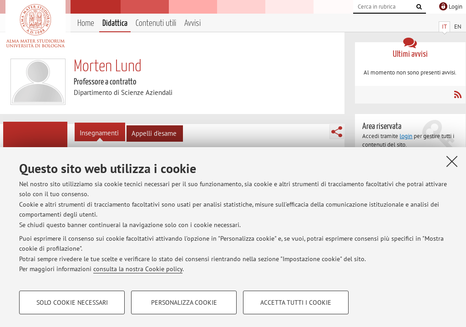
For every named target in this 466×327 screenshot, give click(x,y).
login (406, 136)
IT (444, 26)
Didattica (114, 23)
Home (85, 23)
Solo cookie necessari (72, 302)
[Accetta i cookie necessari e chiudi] (452, 161)
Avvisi (192, 23)
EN (457, 26)
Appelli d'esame (154, 133)
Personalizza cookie (184, 302)
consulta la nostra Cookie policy (137, 269)
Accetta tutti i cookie (295, 302)
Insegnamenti (99, 133)
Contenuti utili (156, 23)
